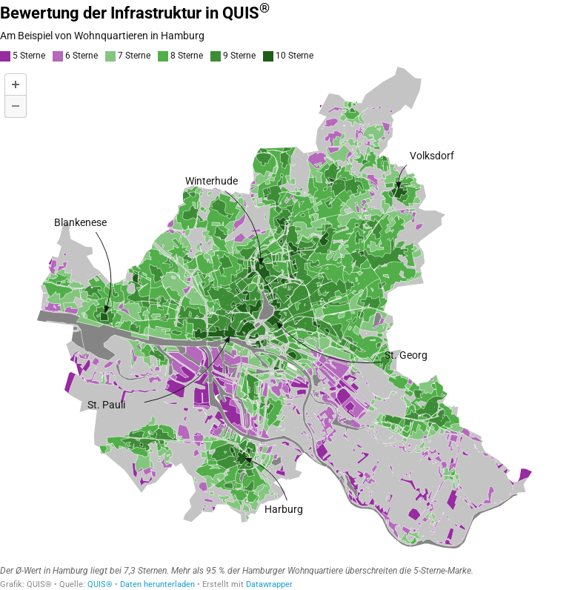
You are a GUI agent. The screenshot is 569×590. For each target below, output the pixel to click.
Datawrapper (269, 584)
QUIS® (100, 584)
